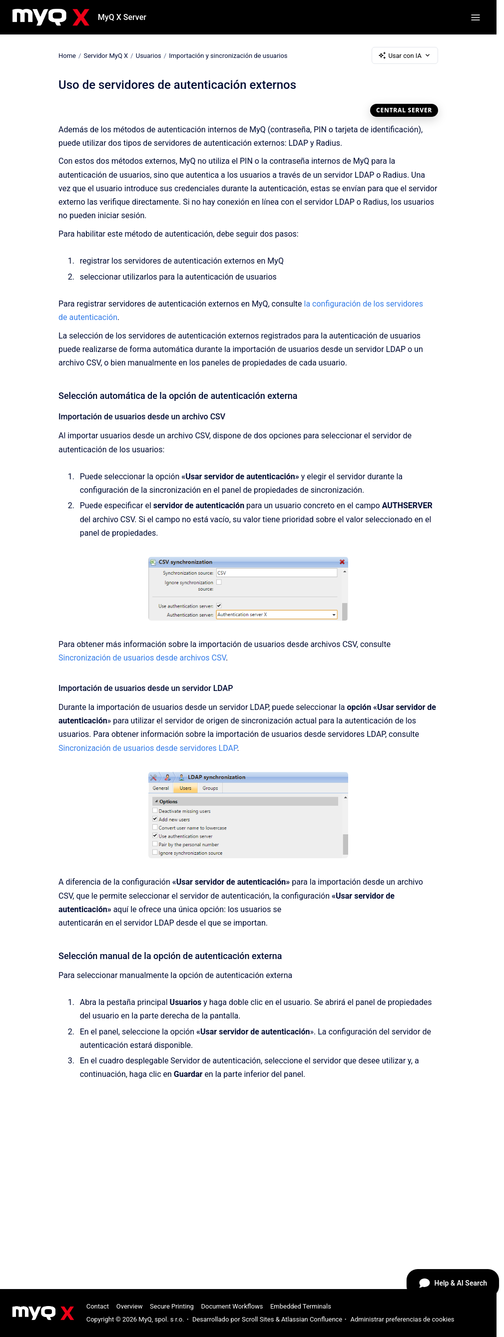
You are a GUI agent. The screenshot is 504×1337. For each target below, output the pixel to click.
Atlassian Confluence (311, 1319)
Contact (97, 1306)
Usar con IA (405, 55)
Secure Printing (172, 1306)
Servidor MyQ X (105, 55)
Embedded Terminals (300, 1306)
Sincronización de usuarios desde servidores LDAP (147, 748)
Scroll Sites (258, 1319)
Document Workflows (232, 1306)
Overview (129, 1306)
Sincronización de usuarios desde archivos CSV (142, 658)
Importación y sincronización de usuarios (228, 55)
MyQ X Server (122, 17)
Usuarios (148, 55)
